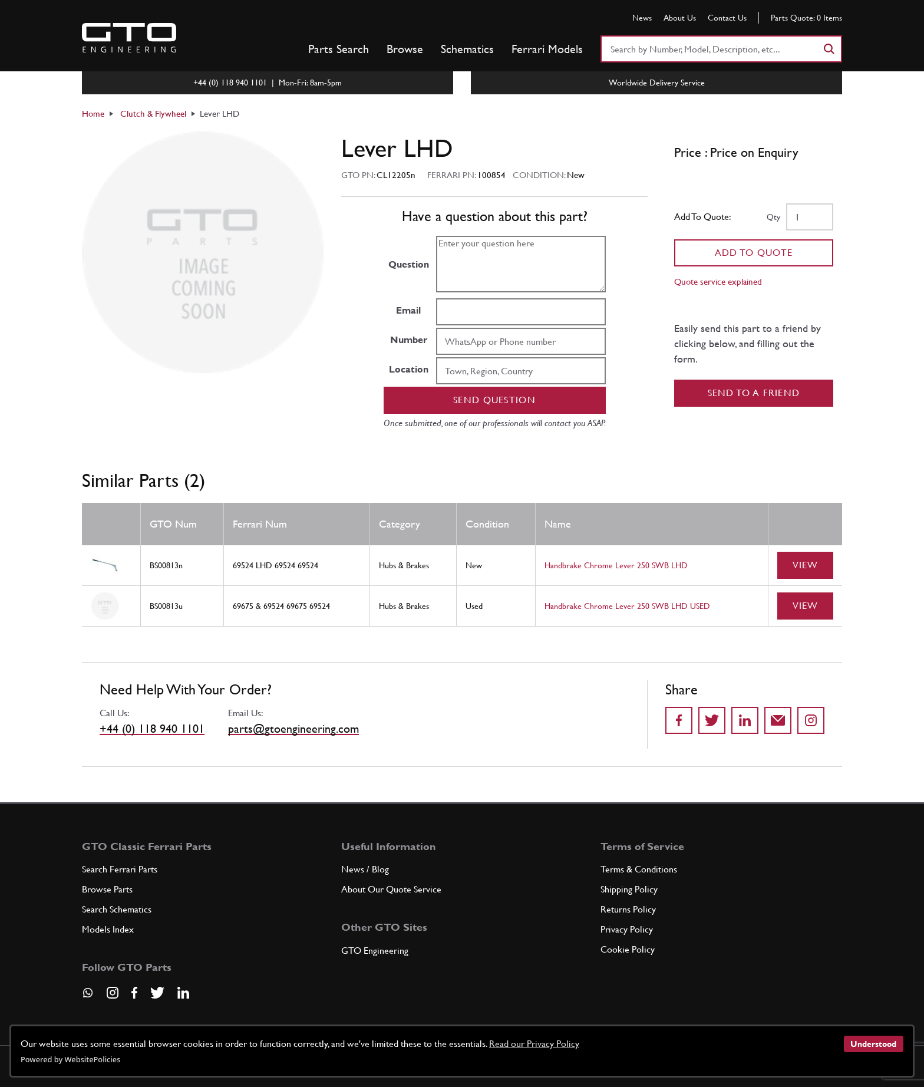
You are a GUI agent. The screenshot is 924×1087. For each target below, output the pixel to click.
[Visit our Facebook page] (134, 992)
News (642, 17)
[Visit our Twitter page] (157, 992)
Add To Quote (754, 252)
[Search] (828, 48)
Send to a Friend (754, 392)
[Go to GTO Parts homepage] (129, 37)
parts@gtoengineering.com (293, 729)
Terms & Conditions (638, 869)
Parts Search (338, 49)
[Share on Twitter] (711, 720)
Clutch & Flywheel (153, 113)
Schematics (467, 49)
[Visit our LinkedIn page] (183, 992)
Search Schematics (116, 909)
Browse (405, 49)
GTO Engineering (374, 950)
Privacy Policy (626, 929)
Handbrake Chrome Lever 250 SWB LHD (616, 565)
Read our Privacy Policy (534, 1043)
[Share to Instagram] (810, 720)
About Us (680, 17)
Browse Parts (107, 889)
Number (408, 339)
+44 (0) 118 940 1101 (152, 729)
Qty (773, 217)
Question (408, 264)
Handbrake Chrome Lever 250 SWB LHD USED (627, 606)
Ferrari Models (547, 49)
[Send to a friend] (777, 720)
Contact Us (727, 17)
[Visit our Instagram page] (112, 992)
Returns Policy (628, 909)
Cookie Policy (627, 949)
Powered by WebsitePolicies (70, 1059)
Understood (873, 1044)
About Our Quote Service (391, 889)
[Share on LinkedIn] (744, 720)
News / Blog (365, 869)
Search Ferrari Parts (119, 869)
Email (408, 310)
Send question (494, 400)
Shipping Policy (629, 889)
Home (93, 113)
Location (408, 369)
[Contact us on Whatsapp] (88, 997)
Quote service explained (718, 281)
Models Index (108, 929)
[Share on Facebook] (678, 720)
